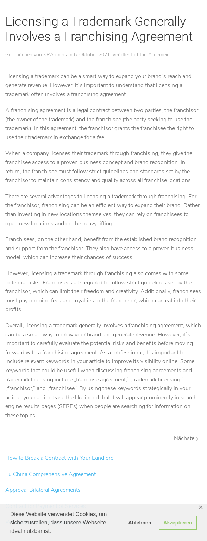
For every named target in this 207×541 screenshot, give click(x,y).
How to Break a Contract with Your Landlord (59, 458)
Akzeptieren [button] (177, 523)
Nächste (186, 438)
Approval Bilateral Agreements (43, 490)
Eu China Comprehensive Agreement (50, 474)
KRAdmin (53, 54)
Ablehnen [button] (139, 523)
